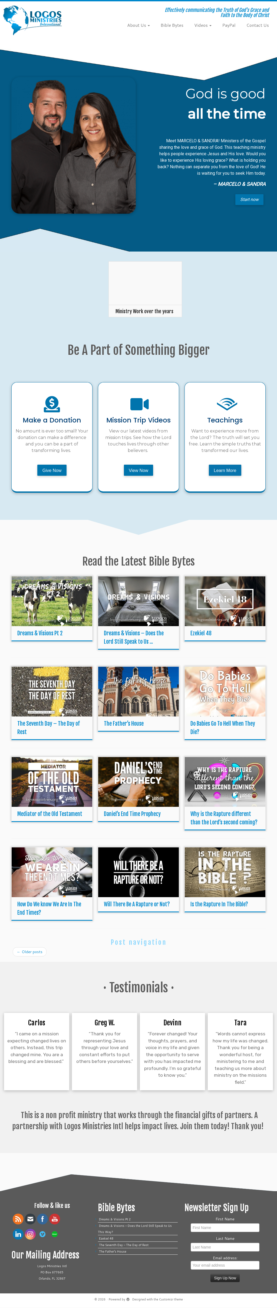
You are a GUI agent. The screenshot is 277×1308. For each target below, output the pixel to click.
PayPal (229, 25)
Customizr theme (171, 1300)
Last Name (225, 1239)
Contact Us (257, 25)
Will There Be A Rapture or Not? (137, 905)
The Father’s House (124, 724)
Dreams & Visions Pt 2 (39, 634)
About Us (138, 25)
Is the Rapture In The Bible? (219, 905)
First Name (225, 1219)
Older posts (29, 952)
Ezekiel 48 (201, 634)
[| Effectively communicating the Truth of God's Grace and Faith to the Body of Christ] (32, 20)
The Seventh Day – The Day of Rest (124, 1245)
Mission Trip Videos (138, 420)
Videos (203, 25)
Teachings (225, 420)
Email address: (225, 1263)
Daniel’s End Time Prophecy (132, 814)
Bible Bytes (172, 25)
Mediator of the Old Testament (49, 814)
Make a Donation (52, 420)
